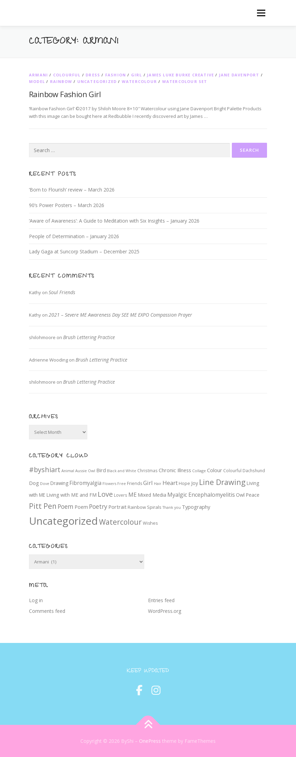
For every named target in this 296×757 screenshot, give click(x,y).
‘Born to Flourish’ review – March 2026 (72, 189)
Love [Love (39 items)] (105, 494)
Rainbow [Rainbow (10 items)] (137, 507)
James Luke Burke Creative (180, 74)
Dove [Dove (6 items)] (44, 483)
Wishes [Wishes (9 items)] (150, 523)
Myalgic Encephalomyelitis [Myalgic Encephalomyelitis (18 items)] (201, 494)
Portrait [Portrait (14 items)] (117, 506)
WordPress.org (164, 611)
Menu (261, 13)
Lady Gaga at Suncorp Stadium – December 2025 (84, 251)
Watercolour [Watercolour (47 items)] (120, 522)
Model (37, 81)
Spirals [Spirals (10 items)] (154, 507)
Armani (38, 74)
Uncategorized (97, 81)
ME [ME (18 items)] (132, 494)
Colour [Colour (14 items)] (214, 470)
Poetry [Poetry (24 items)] (98, 506)
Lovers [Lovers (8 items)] (120, 495)
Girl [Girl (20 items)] (148, 483)
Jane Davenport (239, 74)
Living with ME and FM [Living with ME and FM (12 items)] (71, 495)
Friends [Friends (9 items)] (134, 483)
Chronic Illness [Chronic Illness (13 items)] (175, 470)
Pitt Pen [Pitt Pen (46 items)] (43, 506)
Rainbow (61, 81)
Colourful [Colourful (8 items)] (232, 470)
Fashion (115, 74)
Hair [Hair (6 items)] (157, 483)
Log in (36, 600)
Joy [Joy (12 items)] (194, 483)
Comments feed (47, 611)
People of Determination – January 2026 (74, 236)
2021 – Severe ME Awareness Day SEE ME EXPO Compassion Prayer (120, 314)
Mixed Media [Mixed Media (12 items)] (152, 495)
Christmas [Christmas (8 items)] (147, 470)
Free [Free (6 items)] (121, 483)
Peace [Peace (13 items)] (252, 495)
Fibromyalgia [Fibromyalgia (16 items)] (85, 483)
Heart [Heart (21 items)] (170, 483)
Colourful (67, 74)
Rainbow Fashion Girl (65, 94)
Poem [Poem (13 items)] (81, 507)
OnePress (150, 741)
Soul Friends (62, 292)
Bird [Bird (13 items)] (101, 470)
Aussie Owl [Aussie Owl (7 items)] (85, 470)
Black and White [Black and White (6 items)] (121, 470)
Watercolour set (184, 81)
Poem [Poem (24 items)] (65, 506)
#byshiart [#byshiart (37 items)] (44, 469)
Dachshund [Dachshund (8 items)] (254, 470)
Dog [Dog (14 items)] (34, 482)
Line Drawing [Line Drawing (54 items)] (222, 482)
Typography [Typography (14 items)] (196, 506)
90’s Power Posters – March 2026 (66, 205)
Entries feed (161, 600)
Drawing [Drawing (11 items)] (59, 483)
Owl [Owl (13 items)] (240, 495)
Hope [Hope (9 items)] (184, 483)
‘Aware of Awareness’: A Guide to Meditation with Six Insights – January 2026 (114, 220)
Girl (136, 74)
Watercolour (139, 81)
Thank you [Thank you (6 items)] (171, 507)
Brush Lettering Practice (89, 337)
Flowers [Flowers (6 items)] (109, 483)
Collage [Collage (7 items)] (199, 470)
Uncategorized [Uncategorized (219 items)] (63, 521)
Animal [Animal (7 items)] (67, 470)
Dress (93, 74)
